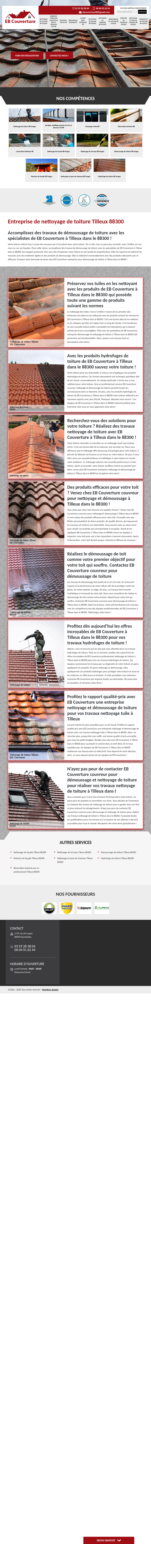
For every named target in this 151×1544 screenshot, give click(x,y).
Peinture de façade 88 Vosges (123, 21)
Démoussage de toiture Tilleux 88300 (118, 852)
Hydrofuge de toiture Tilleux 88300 (117, 858)
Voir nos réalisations (27, 55)
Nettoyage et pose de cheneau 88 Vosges (133, 21)
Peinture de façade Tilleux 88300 (29, 858)
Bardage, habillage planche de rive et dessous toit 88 (53, 21)
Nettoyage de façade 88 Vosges (92, 21)
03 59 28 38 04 (80, 8)
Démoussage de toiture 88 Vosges (113, 21)
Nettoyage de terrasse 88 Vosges (102, 21)
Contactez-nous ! (59, 55)
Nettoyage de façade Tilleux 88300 (30, 852)
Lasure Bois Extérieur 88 (83, 21)
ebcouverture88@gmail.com (94, 12)
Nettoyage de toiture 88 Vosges (44, 21)
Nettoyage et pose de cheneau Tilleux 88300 (75, 860)
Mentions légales (50, 989)
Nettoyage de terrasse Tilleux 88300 (74, 852)
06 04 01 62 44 (101, 8)
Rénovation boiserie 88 (73, 21)
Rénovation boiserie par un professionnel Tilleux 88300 (27, 870)
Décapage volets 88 (63, 21)
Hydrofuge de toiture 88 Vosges (143, 21)
